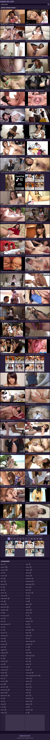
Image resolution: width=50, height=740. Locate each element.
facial (3, 638)
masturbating (30, 581)
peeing (28, 627)
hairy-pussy (4, 667)
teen (28, 667)
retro (28, 638)
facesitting (4, 636)
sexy (28, 650)
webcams (29, 704)
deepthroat (4, 610)
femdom (4, 644)
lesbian (29, 567)
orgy (28, 607)
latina (28, 564)
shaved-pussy (30, 656)
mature (28, 587)
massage (29, 576)
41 (37, 538)
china (3, 601)
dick (3, 613)
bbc (3, 587)
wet (28, 707)
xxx (28, 713)
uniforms (29, 681)
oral (28, 601)
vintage (28, 690)
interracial (4, 681)
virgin (28, 693)
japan (3, 684)
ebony (3, 621)
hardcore (4, 676)
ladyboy (4, 713)
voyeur (28, 696)
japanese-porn (5, 696)
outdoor (29, 613)
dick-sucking (5, 616)
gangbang (4, 653)
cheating (4, 596)
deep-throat (5, 607)
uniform (29, 678)
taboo (28, 658)
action (3, 564)
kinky (3, 701)
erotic (3, 627)
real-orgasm (30, 630)
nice (28, 596)
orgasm (29, 604)
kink (3, 698)
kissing (3, 704)
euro (3, 630)
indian (3, 678)
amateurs (4, 570)
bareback (4, 584)
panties (28, 618)
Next (41, 538)
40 (34, 538)
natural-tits (29, 593)
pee (28, 624)
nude (28, 598)
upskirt (28, 684)
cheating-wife (5, 598)
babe (3, 579)
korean (3, 710)
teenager (29, 670)
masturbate (29, 579)
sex (28, 647)
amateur (4, 567)
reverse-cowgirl (30, 641)
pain (27, 616)
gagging (4, 650)
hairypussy (4, 670)
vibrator (29, 687)
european (4, 633)
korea (3, 707)
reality (28, 633)
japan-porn (4, 687)
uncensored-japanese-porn (33, 676)
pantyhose (29, 621)
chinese (4, 604)
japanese (4, 693)
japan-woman (5, 690)
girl (3, 658)
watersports (29, 698)
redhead (29, 636)
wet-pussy (29, 710)
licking (28, 573)
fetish (3, 647)
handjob (4, 673)
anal (3, 573)
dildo (3, 618)
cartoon (3, 593)
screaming (29, 644)
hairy (3, 664)
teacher (28, 664)
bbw (3, 590)
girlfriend (4, 661)
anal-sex (4, 576)
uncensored (30, 673)
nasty (28, 590)
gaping (3, 656)
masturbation (30, 584)
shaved (28, 653)
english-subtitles (5, 624)
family (3, 641)
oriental (29, 610)
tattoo (28, 661)
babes (3, 581)
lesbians (29, 570)
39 (31, 538)
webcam (29, 701)
